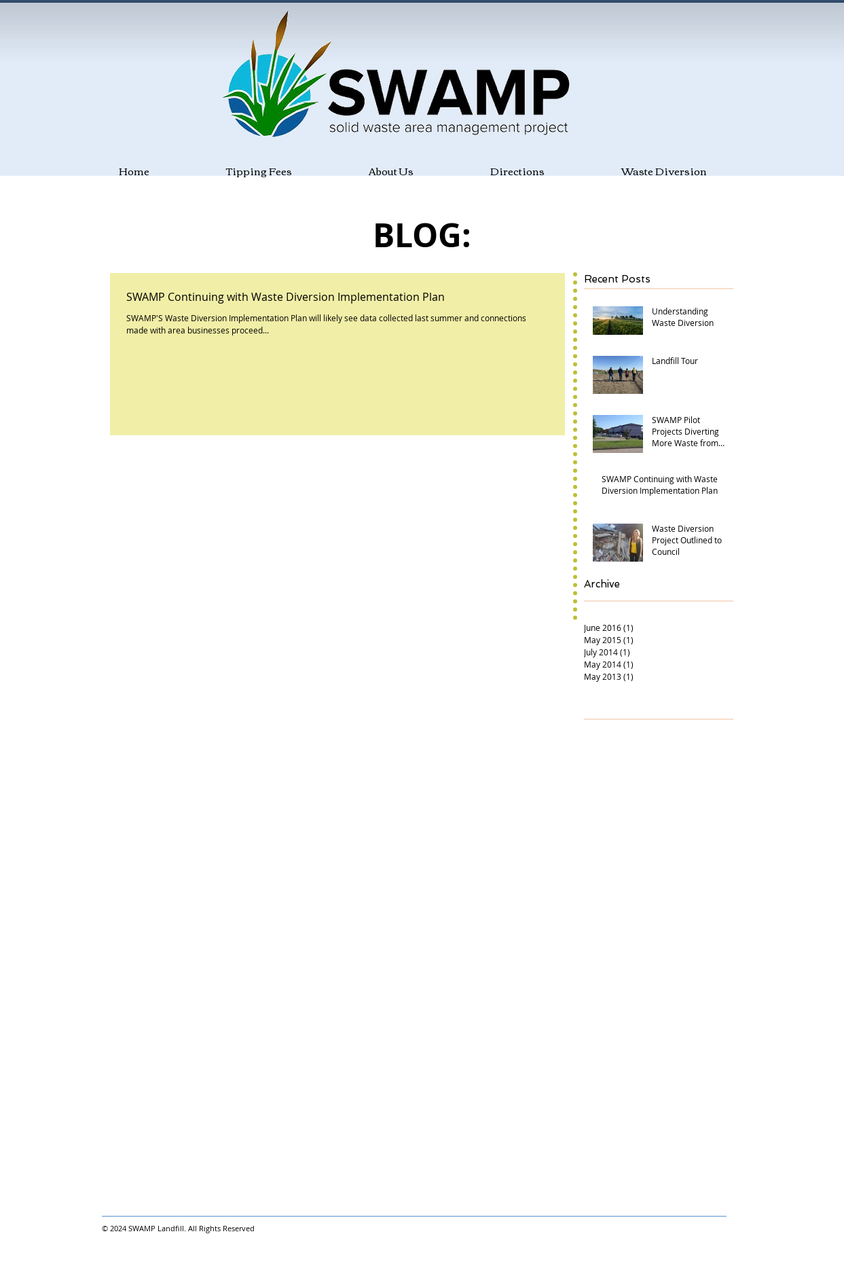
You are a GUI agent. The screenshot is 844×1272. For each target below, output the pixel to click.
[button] (359, 170)
